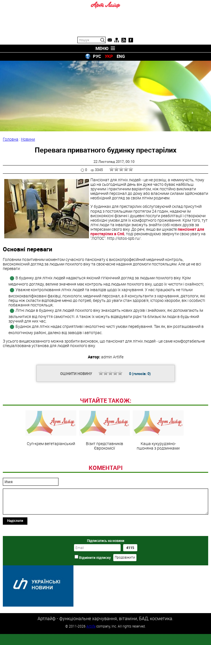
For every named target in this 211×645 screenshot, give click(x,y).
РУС (97, 56)
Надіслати (15, 559)
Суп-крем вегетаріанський (50, 467)
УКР (109, 56)
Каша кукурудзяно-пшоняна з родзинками (158, 469)
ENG (121, 56)
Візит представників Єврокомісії (104, 469)
